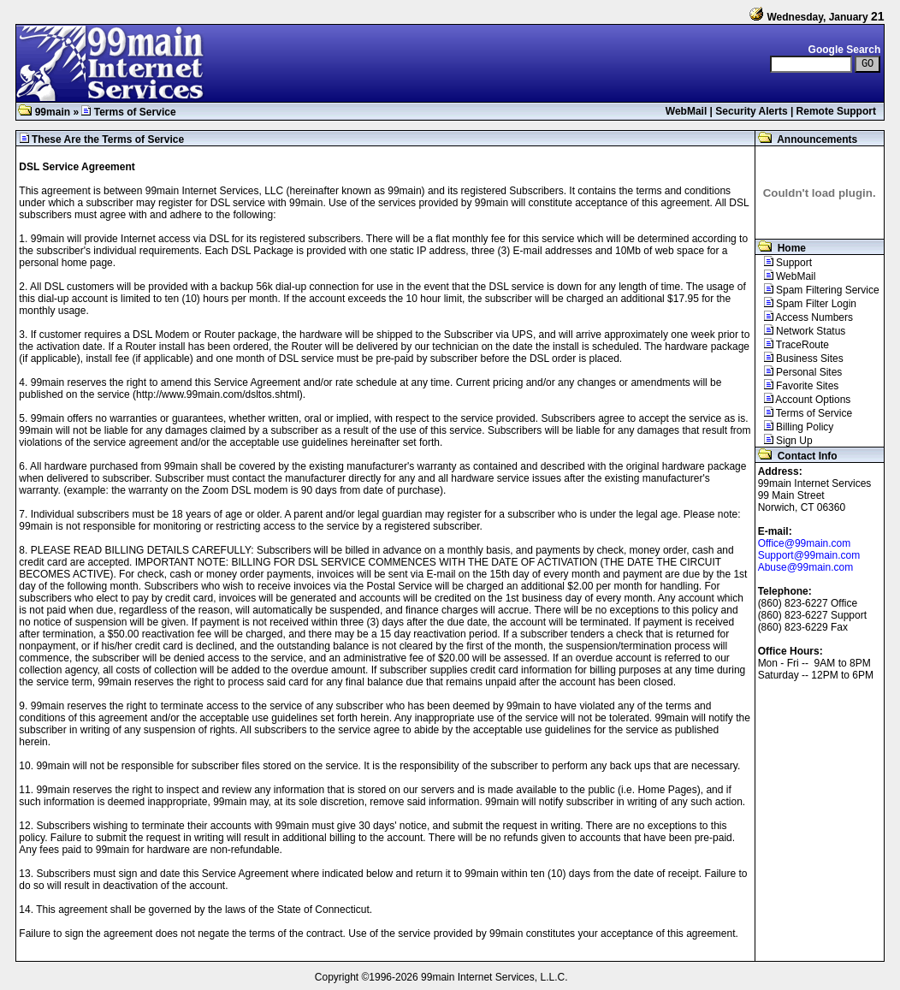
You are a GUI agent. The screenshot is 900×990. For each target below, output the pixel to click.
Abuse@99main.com (806, 567)
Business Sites (799, 359)
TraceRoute (792, 345)
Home (780, 248)
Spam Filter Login (805, 304)
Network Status (800, 331)
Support (783, 263)
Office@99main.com (804, 543)
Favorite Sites (797, 386)
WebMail (686, 111)
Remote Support (836, 111)
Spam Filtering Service (817, 290)
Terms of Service (804, 413)
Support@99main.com (809, 555)
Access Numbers (804, 317)
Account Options (803, 400)
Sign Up (784, 441)
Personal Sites (799, 372)
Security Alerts (751, 111)
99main (44, 112)
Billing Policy (794, 427)
